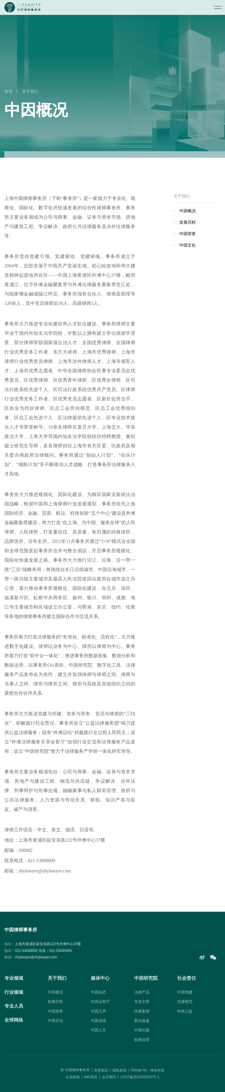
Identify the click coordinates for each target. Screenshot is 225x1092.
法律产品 (141, 992)
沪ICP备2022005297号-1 (139, 1077)
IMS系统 (90, 1077)
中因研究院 (146, 978)
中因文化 (187, 245)
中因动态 (98, 992)
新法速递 (141, 1020)
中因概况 (187, 210)
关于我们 (30, 91)
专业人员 (13, 1005)
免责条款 (101, 1070)
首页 (8, 91)
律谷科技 (157, 1070)
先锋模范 (184, 1001)
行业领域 (13, 992)
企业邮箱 (73, 1077)
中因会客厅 (100, 1001)
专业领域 (13, 978)
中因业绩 (98, 1020)
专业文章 (141, 1001)
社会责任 (186, 978)
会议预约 (109, 1077)
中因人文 (98, 1030)
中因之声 (98, 1011)
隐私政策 (119, 1070)
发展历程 (187, 222)
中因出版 (141, 1030)
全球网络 (13, 1020)
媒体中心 (100, 978)
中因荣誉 (187, 233)
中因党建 (184, 992)
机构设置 (141, 1039)
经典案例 (141, 1011)
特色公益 (184, 1011)
